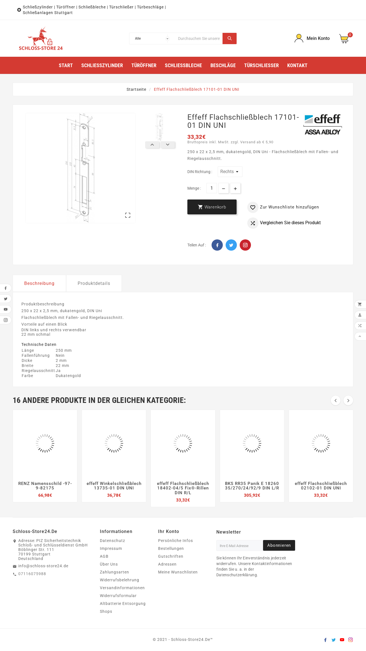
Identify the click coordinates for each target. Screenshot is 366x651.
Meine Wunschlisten (178, 572)
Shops (106, 611)
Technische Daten (39, 344)
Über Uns (109, 564)
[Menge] (211, 188)
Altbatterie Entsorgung (123, 603)
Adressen (167, 564)
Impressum (111, 548)
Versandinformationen (122, 588)
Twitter (231, 245)
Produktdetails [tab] (94, 283)
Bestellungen (171, 548)
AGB (104, 556)
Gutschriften (170, 556)
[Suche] (199, 38)
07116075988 (32, 573)
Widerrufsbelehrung (119, 580)
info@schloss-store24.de (43, 566)
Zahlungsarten (114, 572)
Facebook (217, 245)
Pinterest (245, 245)
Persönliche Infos (175, 540)
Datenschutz (112, 540)
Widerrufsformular (118, 595)
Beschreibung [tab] (39, 283)
